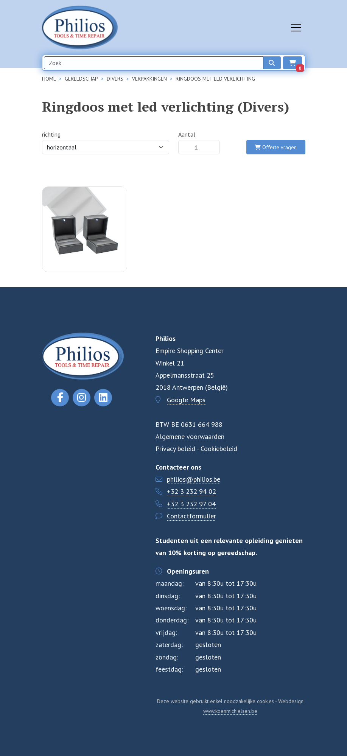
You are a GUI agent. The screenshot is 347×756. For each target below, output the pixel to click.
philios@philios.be (193, 479)
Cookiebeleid (219, 448)
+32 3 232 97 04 (191, 503)
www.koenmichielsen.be (230, 711)
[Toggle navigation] (295, 27)
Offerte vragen (276, 147)
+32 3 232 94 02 (191, 491)
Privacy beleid (175, 448)
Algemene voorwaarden (190, 436)
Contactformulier (191, 516)
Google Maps (186, 399)
